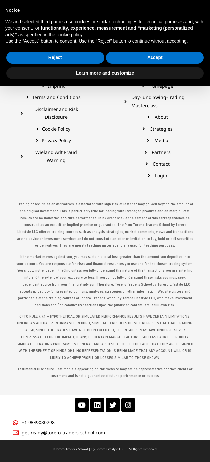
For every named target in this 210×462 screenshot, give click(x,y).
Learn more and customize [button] (105, 448)
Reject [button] (55, 433)
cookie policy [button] (69, 410)
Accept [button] (155, 433)
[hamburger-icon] (12, 18)
